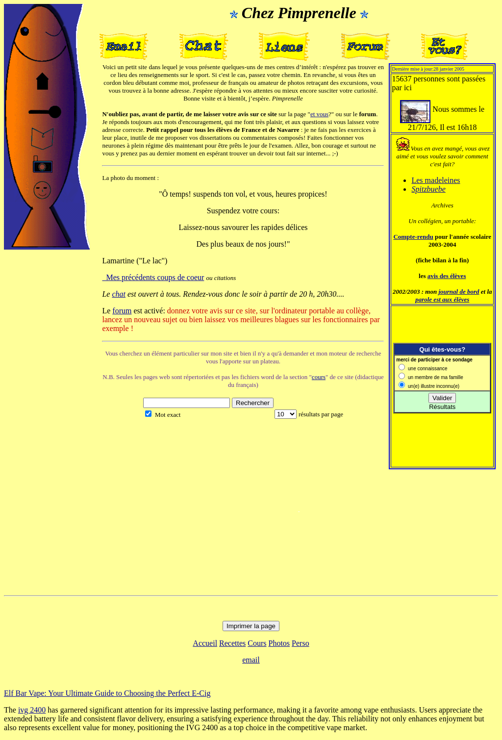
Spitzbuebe (428, 189)
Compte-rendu (413, 236)
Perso (300, 643)
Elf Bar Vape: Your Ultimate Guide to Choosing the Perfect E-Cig (107, 693)
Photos (279, 643)
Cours (257, 643)
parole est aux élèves (442, 299)
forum (121, 310)
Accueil (205, 643)
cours (319, 377)
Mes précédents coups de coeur (153, 277)
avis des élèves (446, 276)
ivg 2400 (32, 710)
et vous (319, 114)
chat (119, 294)
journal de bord (458, 291)
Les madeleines (435, 180)
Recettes (232, 643)
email (251, 660)
